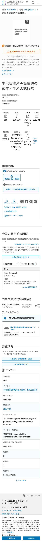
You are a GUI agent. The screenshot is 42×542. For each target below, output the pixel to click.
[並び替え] (11, 264)
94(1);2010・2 (30, 9)
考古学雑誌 (11, 9)
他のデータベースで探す (13, 216)
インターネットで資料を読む (12, 510)
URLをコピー (14, 201)
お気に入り (7, 201)
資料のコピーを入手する (10, 514)
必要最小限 (11, 538)
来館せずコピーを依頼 (12, 177)
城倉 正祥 (7, 409)
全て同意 (31, 538)
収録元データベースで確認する (21, 51)
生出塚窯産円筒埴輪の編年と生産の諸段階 (20, 390)
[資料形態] (28, 264)
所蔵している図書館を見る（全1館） (21, 189)
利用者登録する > (8, 71)
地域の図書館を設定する (26, 257)
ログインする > (7, 74)
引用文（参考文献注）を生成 (15, 207)
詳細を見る (10, 532)
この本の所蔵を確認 (29, 287)
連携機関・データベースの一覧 (27, 244)
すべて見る (35, 141)
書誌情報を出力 (10, 211)
